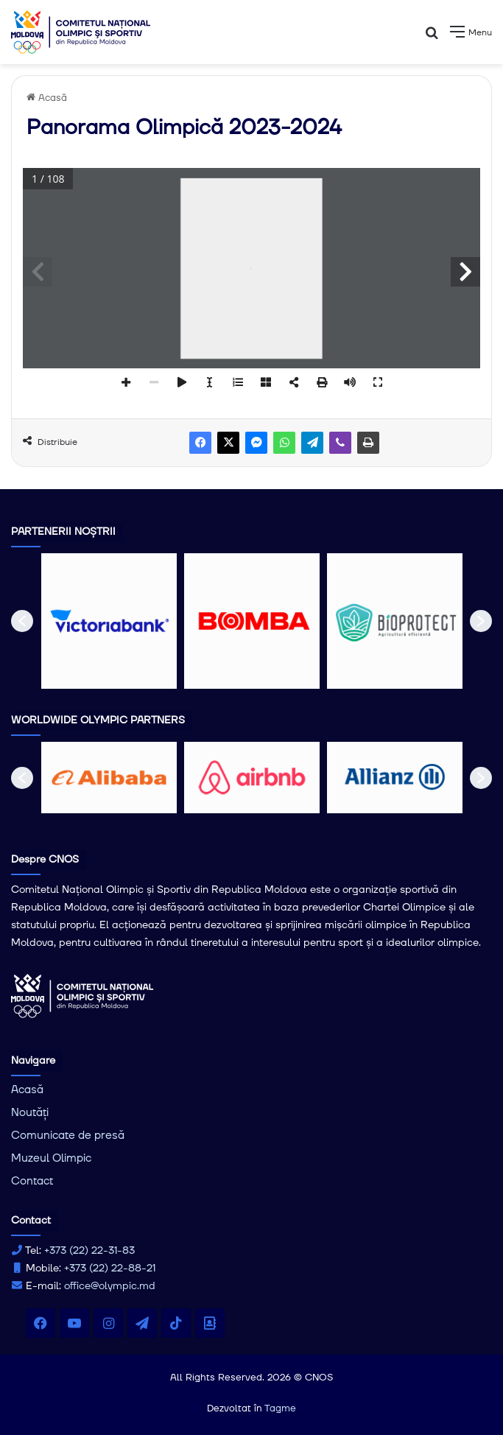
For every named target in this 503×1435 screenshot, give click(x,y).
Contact (32, 1181)
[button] (22, 621)
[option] (109, 621)
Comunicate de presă (67, 1136)
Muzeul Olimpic (51, 1158)
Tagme (280, 1408)
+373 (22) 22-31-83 (89, 1250)
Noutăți (30, 1113)
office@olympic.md (109, 1286)
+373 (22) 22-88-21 (109, 1268)
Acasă (47, 98)
